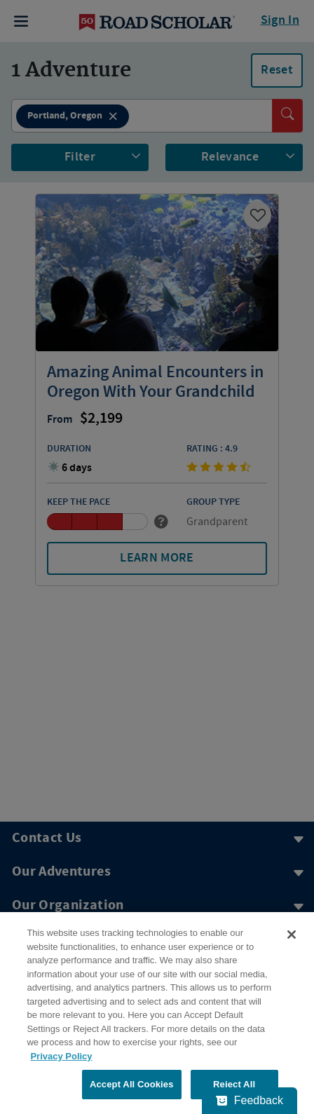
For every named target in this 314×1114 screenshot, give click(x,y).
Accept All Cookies (132, 1084)
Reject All (234, 1084)
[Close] (291, 934)
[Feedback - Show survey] (249, 1100)
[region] (157, 1013)
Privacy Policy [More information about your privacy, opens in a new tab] (61, 1056)
